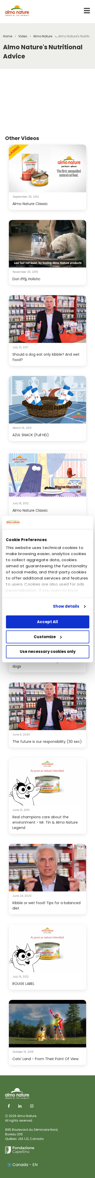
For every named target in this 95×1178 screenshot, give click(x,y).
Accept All (47, 621)
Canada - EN (22, 1165)
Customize (48, 636)
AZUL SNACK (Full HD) (30, 434)
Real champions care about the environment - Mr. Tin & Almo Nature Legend (45, 822)
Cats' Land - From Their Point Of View (45, 1058)
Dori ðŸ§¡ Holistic (26, 278)
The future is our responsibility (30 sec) (47, 741)
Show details (66, 606)
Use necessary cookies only (47, 651)
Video (22, 36)
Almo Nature (42, 36)
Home (7, 36)
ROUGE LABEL (23, 983)
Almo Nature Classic (30, 203)
